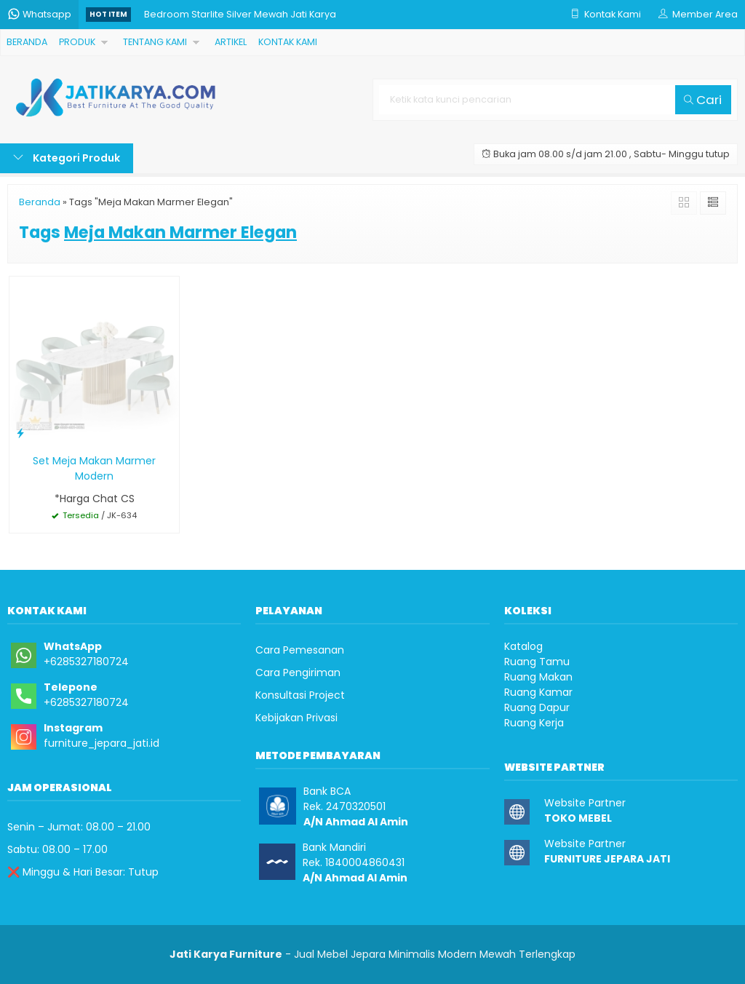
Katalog (523, 646)
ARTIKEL (231, 42)
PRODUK (77, 42)
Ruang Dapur (537, 707)
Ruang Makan (538, 677)
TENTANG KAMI (155, 42)
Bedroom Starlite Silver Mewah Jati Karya (240, 14)
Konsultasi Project (300, 695)
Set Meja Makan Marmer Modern (94, 468)
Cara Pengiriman (297, 672)
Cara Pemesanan (299, 650)
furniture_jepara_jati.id (101, 743)
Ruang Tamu (537, 661)
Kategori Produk (66, 158)
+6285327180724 (86, 661)
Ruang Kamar (538, 692)
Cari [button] (703, 99)
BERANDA (27, 42)
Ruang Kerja (534, 722)
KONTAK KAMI (287, 42)
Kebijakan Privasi (296, 717)
